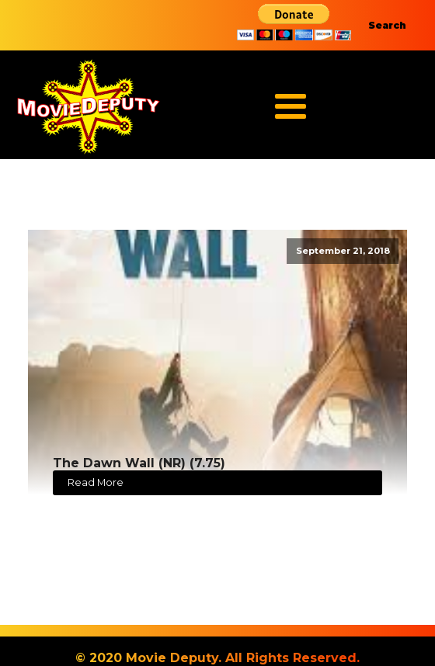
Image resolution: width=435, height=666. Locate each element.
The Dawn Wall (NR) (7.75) (139, 463)
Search (387, 25)
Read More (96, 482)
